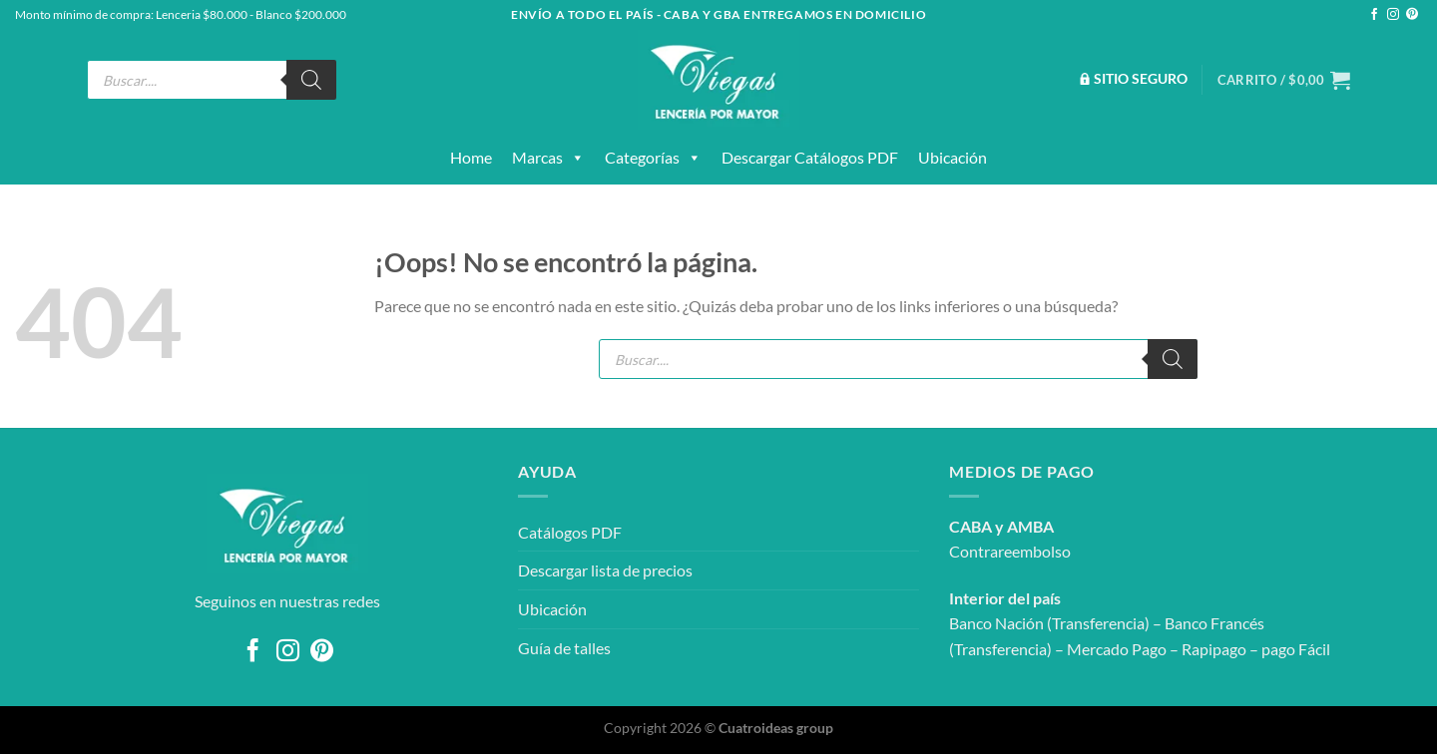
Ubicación (952, 157)
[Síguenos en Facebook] (1374, 15)
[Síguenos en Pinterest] (1412, 15)
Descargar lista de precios (605, 570)
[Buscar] (311, 80)
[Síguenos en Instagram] (1393, 15)
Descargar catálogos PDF (809, 157)
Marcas (548, 158)
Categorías (653, 158)
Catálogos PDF (570, 532)
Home (471, 157)
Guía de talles (564, 647)
